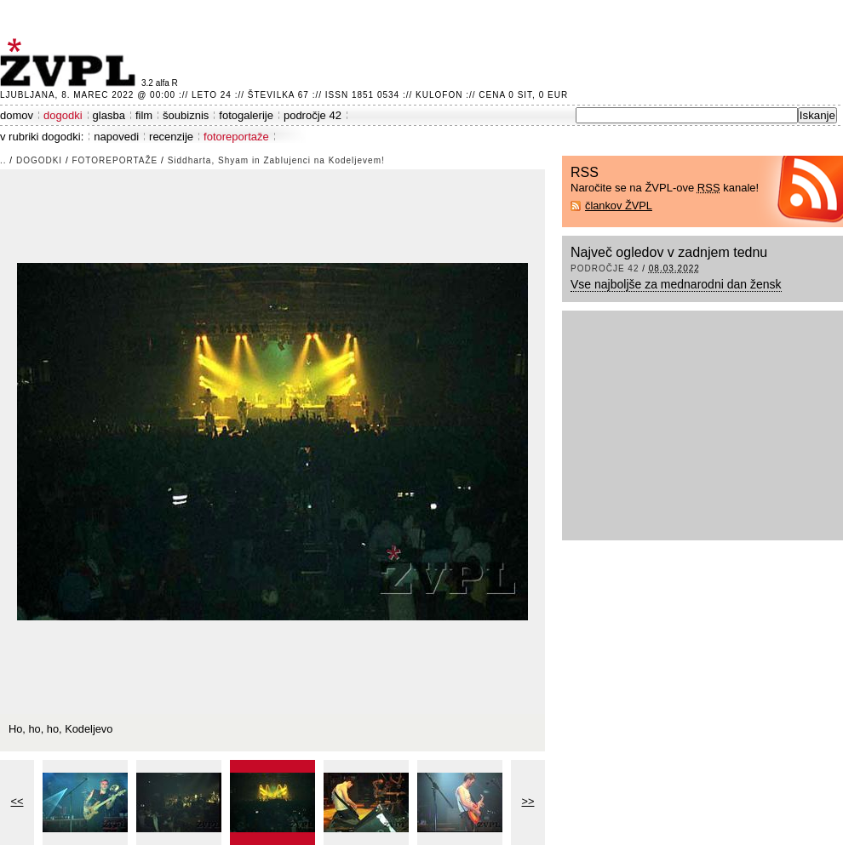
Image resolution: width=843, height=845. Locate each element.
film (143, 115)
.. (3, 160)
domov (16, 115)
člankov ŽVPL (618, 205)
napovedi (116, 136)
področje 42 (312, 115)
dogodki (63, 115)
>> (528, 801)
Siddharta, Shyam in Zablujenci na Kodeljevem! (276, 160)
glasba (109, 115)
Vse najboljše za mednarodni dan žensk (676, 284)
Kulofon (439, 95)
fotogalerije (246, 115)
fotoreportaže (236, 136)
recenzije (171, 136)
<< (17, 801)
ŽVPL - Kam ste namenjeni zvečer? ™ (70, 62)
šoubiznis (186, 115)
